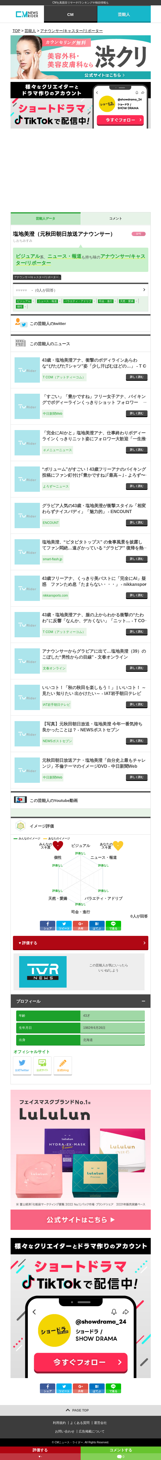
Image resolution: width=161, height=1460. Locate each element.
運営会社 (100, 1423)
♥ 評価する (28, 943)
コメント (115, 218)
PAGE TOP (80, 1410)
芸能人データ (45, 218)
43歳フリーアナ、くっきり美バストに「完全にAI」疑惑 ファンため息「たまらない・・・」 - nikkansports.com (94, 584)
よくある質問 (80, 1423)
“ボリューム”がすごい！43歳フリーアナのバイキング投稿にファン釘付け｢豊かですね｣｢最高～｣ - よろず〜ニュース (94, 475)
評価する (40, 1454)
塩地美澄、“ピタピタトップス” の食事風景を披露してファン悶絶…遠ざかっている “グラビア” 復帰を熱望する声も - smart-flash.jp (93, 548)
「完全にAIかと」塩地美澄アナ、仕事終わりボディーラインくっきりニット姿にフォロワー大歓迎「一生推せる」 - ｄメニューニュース (94, 439)
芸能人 (124, 14)
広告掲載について (92, 1431)
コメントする (121, 1454)
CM (70, 14)
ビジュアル (28, 256)
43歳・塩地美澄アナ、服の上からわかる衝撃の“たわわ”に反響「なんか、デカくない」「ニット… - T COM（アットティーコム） (93, 621)
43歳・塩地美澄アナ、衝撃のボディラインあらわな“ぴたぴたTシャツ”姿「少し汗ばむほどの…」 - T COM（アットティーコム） (94, 366)
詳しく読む (136, 376)
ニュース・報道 (64, 256)
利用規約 (59, 1423)
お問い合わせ (64, 1431)
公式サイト (51, 1057)
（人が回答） (37, 290)
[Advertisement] (81, 171)
